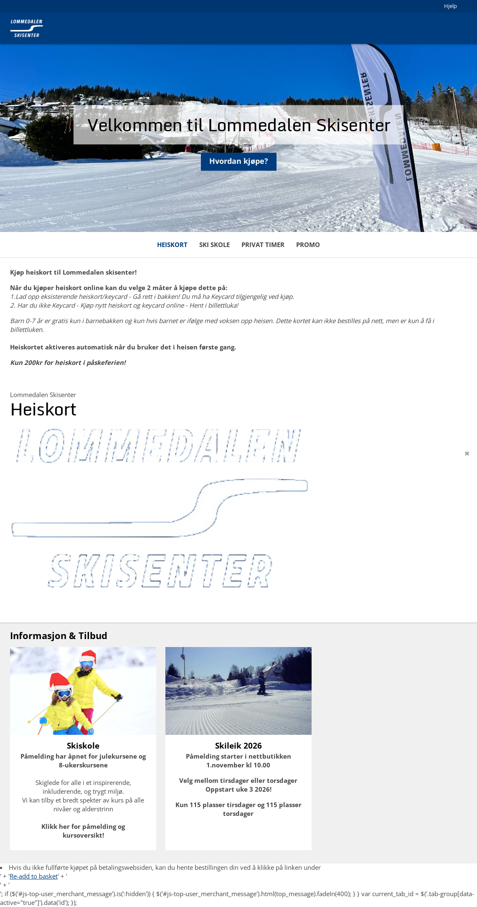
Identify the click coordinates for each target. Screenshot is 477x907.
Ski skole (214, 244)
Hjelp (450, 6)
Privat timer (262, 244)
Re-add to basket (34, 876)
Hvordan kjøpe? (238, 166)
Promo (308, 244)
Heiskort (172, 244)
